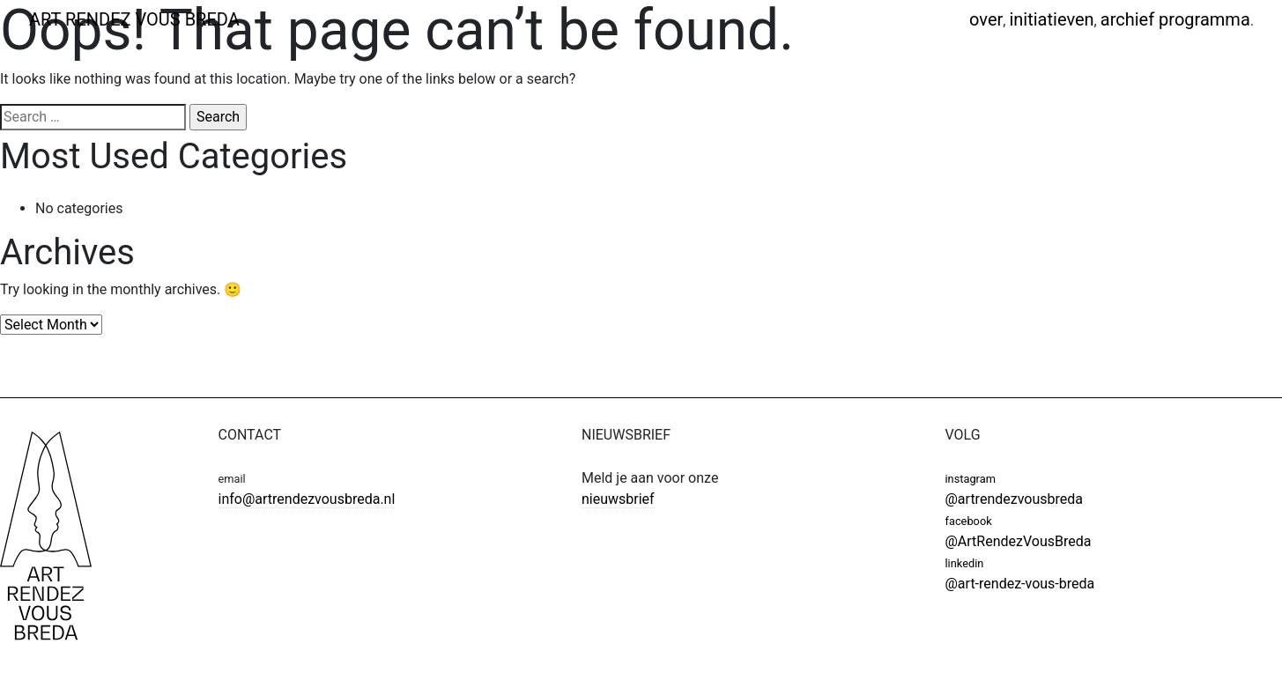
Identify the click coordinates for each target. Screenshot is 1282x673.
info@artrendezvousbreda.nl (307, 499)
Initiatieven (1051, 19)
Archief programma (1175, 19)
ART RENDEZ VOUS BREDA (134, 19)
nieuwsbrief (618, 499)
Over (986, 19)
